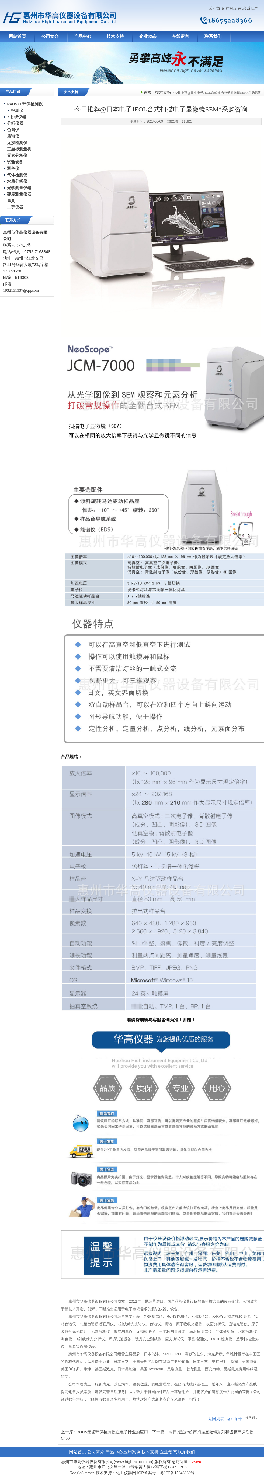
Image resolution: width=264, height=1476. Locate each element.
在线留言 (233, 8)
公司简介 (50, 36)
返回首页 (216, 8)
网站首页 (17, 36)
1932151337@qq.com (21, 290)
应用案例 (132, 1452)
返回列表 (216, 1419)
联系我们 (250, 8)
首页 (148, 92)
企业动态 (148, 36)
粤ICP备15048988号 (177, 1473)
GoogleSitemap (81, 1473)
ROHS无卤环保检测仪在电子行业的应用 (112, 1432)
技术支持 (115, 36)
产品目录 (12, 92)
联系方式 (12, 220)
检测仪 (17, 110)
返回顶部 (234, 1419)
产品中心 (82, 36)
